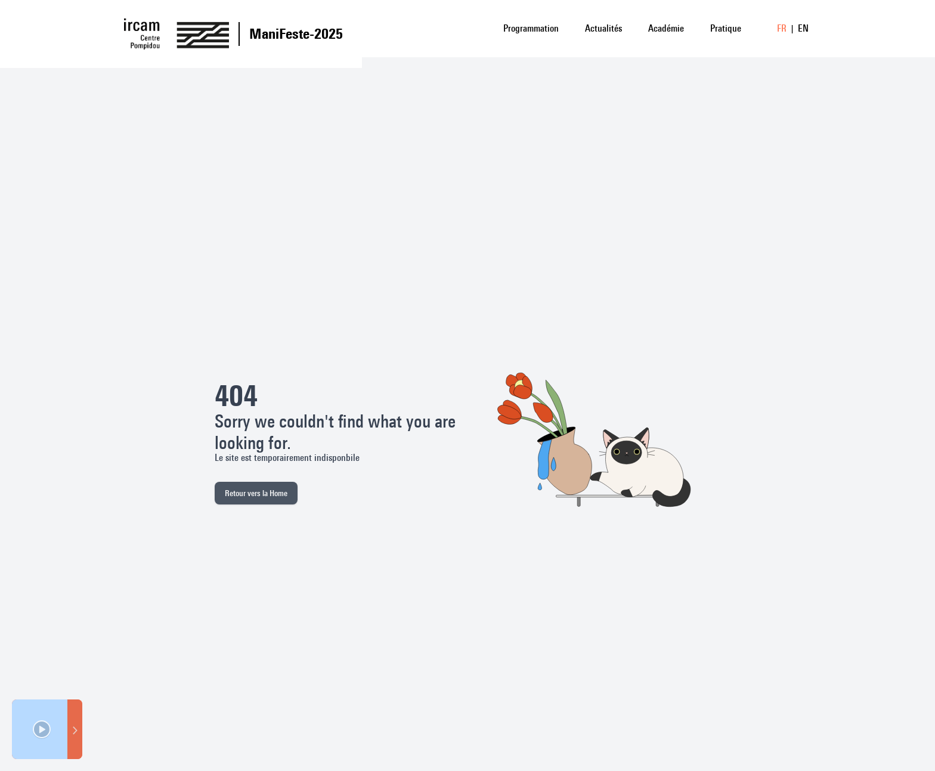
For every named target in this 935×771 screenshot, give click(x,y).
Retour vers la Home (256, 493)
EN (803, 28)
